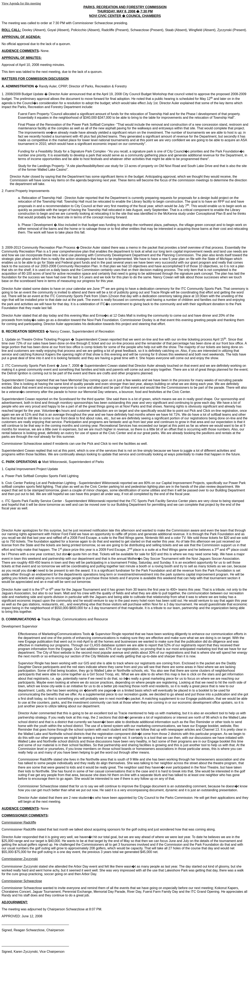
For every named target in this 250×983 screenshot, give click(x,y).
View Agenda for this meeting (21, 3)
